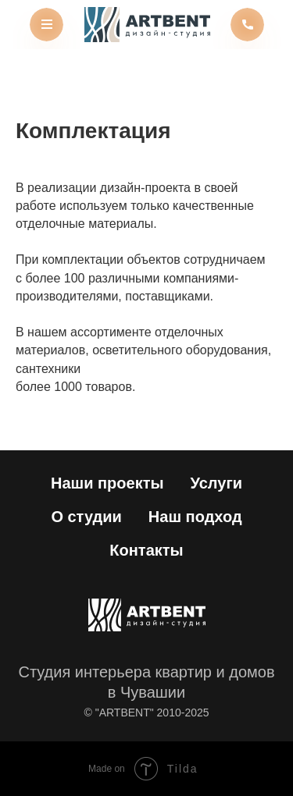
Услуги (217, 483)
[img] (147, 24)
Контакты (146, 550)
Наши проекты (107, 483)
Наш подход (195, 516)
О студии (86, 516)
